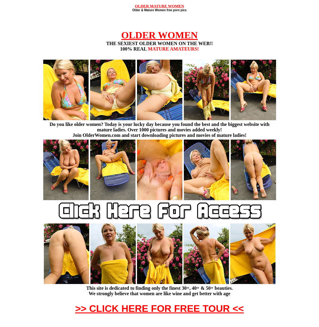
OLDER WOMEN (159, 35)
